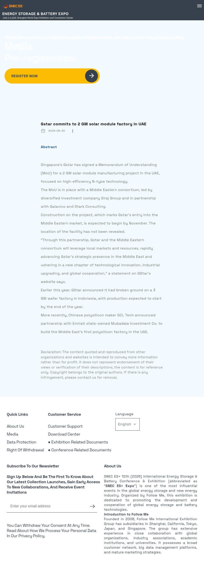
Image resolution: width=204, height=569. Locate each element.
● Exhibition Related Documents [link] (78, 442)
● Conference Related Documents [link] (79, 449)
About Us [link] (15, 426)
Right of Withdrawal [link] (25, 449)
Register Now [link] (54, 76)
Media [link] (12, 434)
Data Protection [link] (21, 442)
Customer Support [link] (65, 426)
